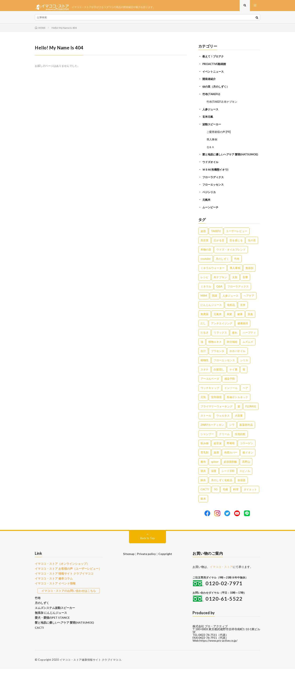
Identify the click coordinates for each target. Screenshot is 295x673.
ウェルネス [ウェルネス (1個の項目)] (223, 419)
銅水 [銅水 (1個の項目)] (203, 484)
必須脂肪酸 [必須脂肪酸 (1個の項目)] (230, 465)
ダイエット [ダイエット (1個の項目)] (250, 493)
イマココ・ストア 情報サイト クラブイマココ (62, 577)
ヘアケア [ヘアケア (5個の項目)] (249, 299)
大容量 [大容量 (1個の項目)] (239, 419)
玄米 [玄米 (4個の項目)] (242, 309)
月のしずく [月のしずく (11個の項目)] (222, 262)
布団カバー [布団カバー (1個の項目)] (230, 456)
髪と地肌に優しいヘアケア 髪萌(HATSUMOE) (62, 623)
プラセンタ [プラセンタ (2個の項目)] (217, 355)
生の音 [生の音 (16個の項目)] (252, 244)
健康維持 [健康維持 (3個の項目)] (242, 327)
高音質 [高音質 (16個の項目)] (205, 244)
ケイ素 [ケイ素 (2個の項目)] (233, 373)
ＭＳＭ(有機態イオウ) (216, 174)
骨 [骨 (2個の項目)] (244, 373)
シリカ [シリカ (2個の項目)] (244, 364)
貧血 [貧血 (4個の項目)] (250, 318)
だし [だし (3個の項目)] (203, 327)
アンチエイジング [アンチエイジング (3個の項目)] (221, 327)
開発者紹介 (209, 81)
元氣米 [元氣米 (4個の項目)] (218, 318)
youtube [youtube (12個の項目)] (206, 262)
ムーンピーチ (211, 211)
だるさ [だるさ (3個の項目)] (205, 336)
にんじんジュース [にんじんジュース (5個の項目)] (211, 309)
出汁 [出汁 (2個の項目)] (203, 355)
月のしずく (41, 604)
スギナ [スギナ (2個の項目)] (205, 373)
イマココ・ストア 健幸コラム (52, 581)
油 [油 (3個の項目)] (202, 345)
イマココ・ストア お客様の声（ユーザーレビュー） (66, 572)
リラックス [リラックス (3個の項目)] (220, 336)
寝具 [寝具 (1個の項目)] (203, 475)
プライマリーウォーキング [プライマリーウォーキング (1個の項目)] (217, 410)
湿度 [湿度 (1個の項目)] (213, 475)
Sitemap (129, 557)
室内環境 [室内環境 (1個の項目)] (216, 401)
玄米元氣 (208, 118)
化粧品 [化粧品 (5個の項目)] (231, 309)
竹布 (37, 600)
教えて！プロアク (213, 59)
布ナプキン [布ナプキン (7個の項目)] (220, 281)
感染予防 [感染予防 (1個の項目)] (229, 382)
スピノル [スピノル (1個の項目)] (244, 475)
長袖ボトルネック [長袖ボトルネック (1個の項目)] (237, 401)
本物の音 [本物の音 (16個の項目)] (206, 253)
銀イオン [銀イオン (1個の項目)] (248, 456)
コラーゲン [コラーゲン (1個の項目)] (246, 447)
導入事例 (212, 140)
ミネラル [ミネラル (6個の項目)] (206, 290)
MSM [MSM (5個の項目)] (204, 299)
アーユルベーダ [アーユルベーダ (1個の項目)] (210, 382)
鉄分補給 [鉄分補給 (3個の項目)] (232, 345)
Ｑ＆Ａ (210, 148)
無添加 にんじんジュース (50, 614)
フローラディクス (213, 182)
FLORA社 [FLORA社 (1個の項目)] (250, 410)
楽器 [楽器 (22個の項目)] (203, 235)
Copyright (164, 557)
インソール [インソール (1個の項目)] (231, 392)
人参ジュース (211, 111)
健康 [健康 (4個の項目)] (240, 318)
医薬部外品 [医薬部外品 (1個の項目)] (246, 428)
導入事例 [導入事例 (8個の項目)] (235, 272)
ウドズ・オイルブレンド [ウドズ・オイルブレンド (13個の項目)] (231, 253)
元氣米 (206, 204)
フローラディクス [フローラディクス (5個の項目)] (238, 290)
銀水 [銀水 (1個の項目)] (203, 502)
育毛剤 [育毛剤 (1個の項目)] (205, 456)
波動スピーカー (212, 126)
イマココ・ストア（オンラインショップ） (60, 567)
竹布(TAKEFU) (211, 96)
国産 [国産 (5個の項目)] (214, 299)
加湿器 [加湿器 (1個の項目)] (241, 484)
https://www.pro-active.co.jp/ (218, 644)
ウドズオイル (211, 167)
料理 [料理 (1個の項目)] (235, 493)
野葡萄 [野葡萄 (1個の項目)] (231, 447)
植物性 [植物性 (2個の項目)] (205, 364)
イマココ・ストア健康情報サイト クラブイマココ (90, 663)
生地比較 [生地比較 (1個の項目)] (240, 438)
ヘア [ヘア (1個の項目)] (245, 392)
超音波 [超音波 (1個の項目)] (218, 447)
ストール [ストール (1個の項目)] (206, 419)
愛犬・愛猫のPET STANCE (51, 619)
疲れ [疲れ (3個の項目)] (234, 336)
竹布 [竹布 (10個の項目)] (236, 262)
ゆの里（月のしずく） (216, 89)
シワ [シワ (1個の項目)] (231, 428)
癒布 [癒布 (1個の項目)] (203, 465)
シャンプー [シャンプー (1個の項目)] (207, 438)
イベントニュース (213, 74)
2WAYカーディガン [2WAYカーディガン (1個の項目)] (212, 428)
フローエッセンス (213, 189)
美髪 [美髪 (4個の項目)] (229, 318)
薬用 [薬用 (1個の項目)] (216, 456)
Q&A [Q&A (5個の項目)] (219, 290)
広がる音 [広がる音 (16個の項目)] (219, 244)
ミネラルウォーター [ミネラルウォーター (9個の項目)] (213, 272)
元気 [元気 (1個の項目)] (203, 401)
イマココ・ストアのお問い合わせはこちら (68, 593)
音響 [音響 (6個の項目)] (245, 281)
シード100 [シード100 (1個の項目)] (227, 475)
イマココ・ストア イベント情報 (54, 586)
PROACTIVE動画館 (215, 67)
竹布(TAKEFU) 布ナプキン (223, 104)
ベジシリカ (209, 196)
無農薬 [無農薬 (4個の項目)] (205, 318)
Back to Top (147, 542)
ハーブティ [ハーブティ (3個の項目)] (249, 336)
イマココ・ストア (221, 571)
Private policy (146, 557)
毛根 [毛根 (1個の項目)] (225, 493)
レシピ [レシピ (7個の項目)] (205, 281)
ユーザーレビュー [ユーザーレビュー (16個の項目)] (236, 235)
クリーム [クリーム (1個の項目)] (224, 438)
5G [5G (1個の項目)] (216, 493)
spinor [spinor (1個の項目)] (215, 465)
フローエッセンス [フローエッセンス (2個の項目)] (224, 364)
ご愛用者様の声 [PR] (219, 133)
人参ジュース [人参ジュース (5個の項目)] (230, 299)
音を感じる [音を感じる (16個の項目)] (236, 244)
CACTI (39, 628)
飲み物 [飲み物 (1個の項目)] (205, 447)
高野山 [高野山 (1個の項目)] (246, 465)
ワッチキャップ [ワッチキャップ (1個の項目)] (210, 392)
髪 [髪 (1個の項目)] (239, 410)
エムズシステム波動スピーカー (53, 609)
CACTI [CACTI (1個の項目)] (205, 493)
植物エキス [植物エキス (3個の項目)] (215, 345)
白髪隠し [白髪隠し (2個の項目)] (219, 373)
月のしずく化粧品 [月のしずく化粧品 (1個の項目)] (221, 484)
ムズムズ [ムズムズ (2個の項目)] (248, 345)
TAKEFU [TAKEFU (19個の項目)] (216, 235)
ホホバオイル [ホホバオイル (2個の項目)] (237, 355)
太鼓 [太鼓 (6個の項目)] (234, 281)
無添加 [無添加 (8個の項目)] (249, 272)
